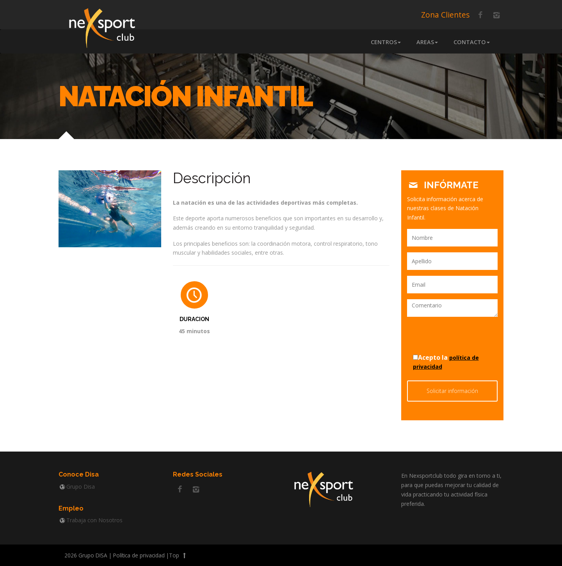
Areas (427, 42)
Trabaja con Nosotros (94, 520)
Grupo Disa (80, 486)
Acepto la (446, 361)
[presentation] (452, 334)
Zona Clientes (445, 14)
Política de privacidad (139, 555)
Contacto (472, 42)
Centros (386, 42)
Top (178, 555)
